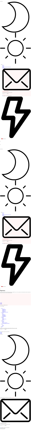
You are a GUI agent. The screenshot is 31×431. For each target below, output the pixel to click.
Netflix (3, 317)
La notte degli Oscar (4, 316)
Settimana (4, 138)
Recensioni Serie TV (4, 315)
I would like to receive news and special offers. (7, 243)
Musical (3, 321)
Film (2, 313)
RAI (2, 320)
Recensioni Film (3, 314)
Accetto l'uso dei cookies (2, 398)
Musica (2, 308)
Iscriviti (7, 93)
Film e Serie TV (2, 312)
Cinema (3, 325)
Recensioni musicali (4, 309)
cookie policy (12, 397)
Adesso (2, 138)
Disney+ (3, 318)
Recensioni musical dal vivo (4, 322)
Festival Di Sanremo (4, 310)
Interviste (2, 326)
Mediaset (3, 319)
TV (2, 324)
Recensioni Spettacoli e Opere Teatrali (5, 323)
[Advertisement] (15, 297)
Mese (5, 138)
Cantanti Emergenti (4, 311)
